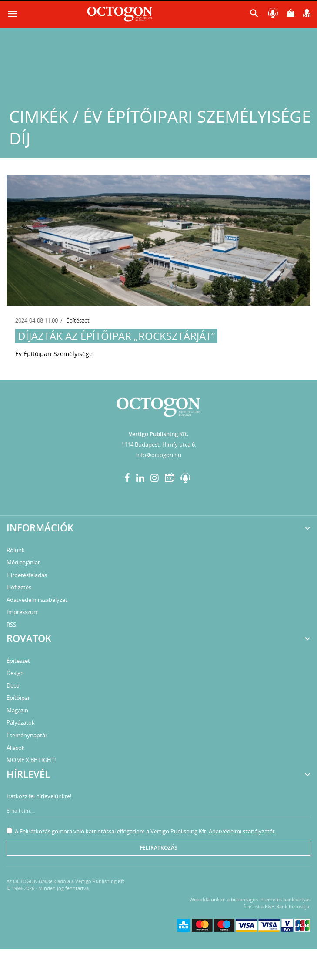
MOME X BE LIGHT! (31, 760)
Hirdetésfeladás (27, 575)
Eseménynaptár (27, 735)
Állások (16, 748)
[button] (254, 15)
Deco (13, 685)
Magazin (17, 710)
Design (15, 673)
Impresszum (23, 612)
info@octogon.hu (158, 455)
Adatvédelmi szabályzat (37, 600)
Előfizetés (19, 587)
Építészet (78, 320)
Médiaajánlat (23, 562)
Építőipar (18, 698)
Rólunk (16, 550)
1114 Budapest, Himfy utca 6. (158, 444)
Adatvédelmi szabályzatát (242, 831)
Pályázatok (21, 722)
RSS (11, 624)
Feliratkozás (158, 847)
